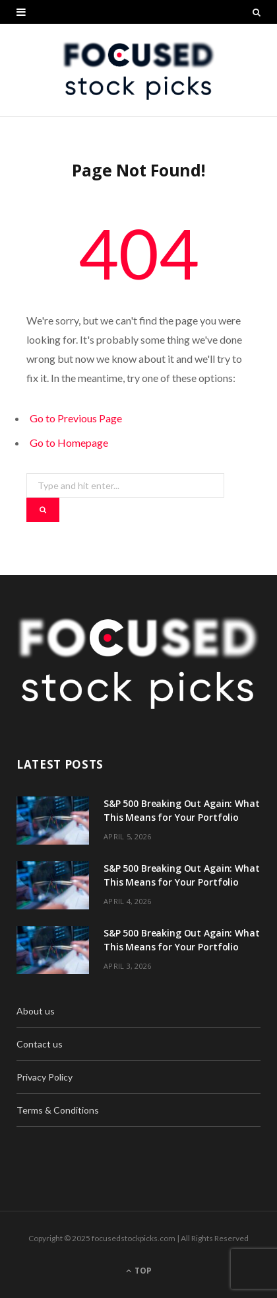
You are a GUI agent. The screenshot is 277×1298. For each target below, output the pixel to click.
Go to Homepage (69, 442)
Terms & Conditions (57, 1110)
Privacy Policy (44, 1077)
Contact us (39, 1044)
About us (35, 1010)
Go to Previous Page (76, 418)
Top (139, 1270)
